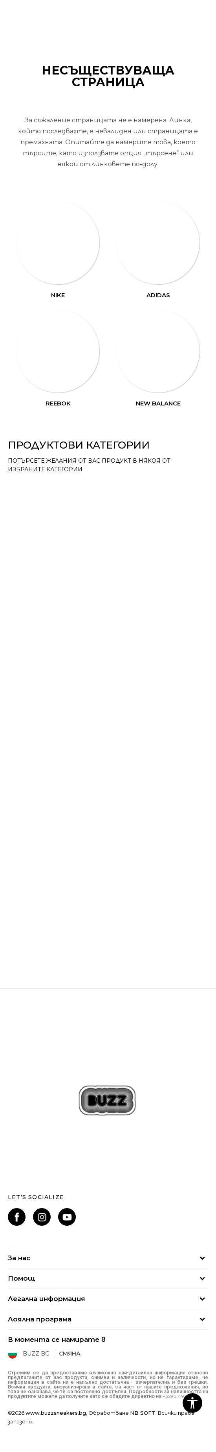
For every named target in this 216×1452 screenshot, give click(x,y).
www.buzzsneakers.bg (56, 1413)
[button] (192, 1403)
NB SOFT (143, 1413)
